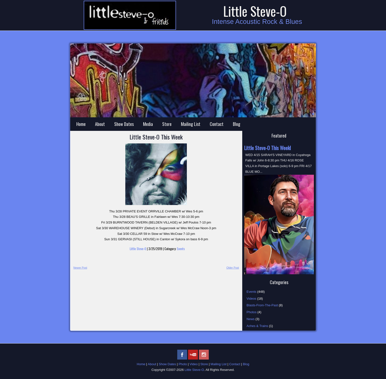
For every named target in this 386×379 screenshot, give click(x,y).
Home (81, 124)
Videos (252, 298)
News (251, 319)
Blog (236, 124)
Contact (217, 124)
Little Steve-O (255, 10)
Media (148, 124)
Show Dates (124, 124)
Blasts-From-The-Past (262, 305)
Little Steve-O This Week (156, 136)
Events (181, 248)
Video (194, 364)
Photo (182, 364)
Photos (252, 312)
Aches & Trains (257, 326)
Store (167, 124)
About (100, 124)
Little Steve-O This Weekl (267, 148)
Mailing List (190, 124)
